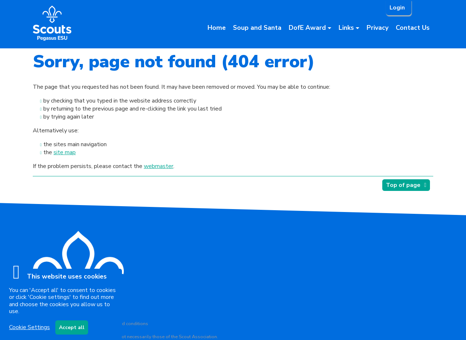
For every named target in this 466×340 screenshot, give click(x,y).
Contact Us (413, 27)
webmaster (158, 166)
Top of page (403, 185)
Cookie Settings (29, 327)
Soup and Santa (257, 27)
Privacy (377, 27)
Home (217, 27)
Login (398, 7)
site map (65, 152)
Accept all (71, 327)
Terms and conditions (125, 323)
